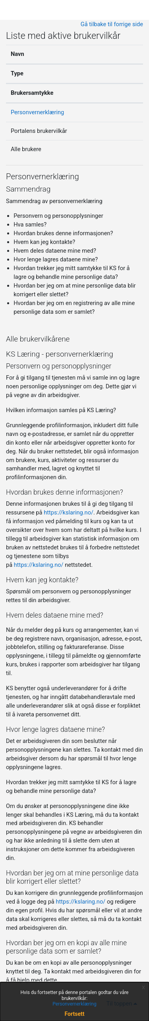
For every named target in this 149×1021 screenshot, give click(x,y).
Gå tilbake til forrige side (112, 24)
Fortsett (75, 1014)
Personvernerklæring (37, 112)
